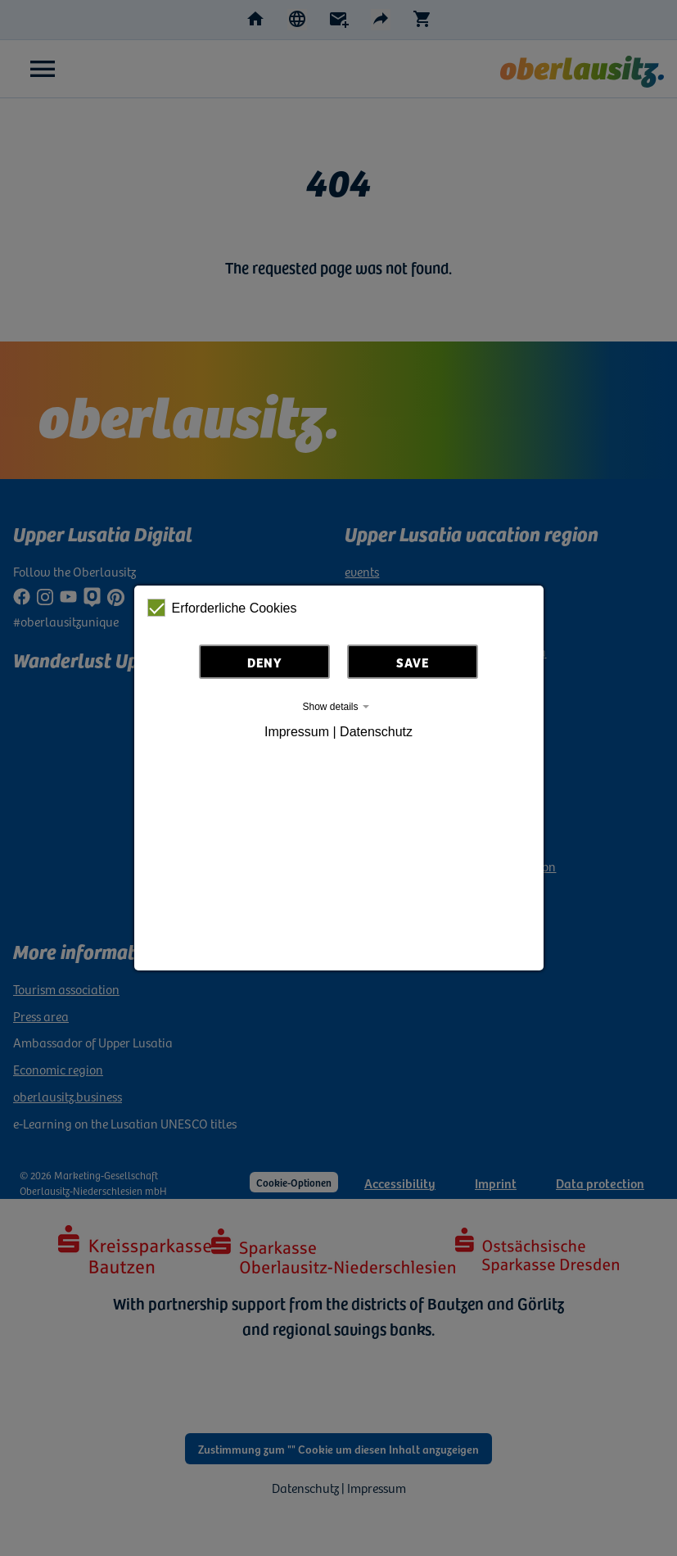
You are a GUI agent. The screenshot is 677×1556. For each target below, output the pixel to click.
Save (412, 662)
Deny (264, 662)
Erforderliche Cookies (222, 608)
